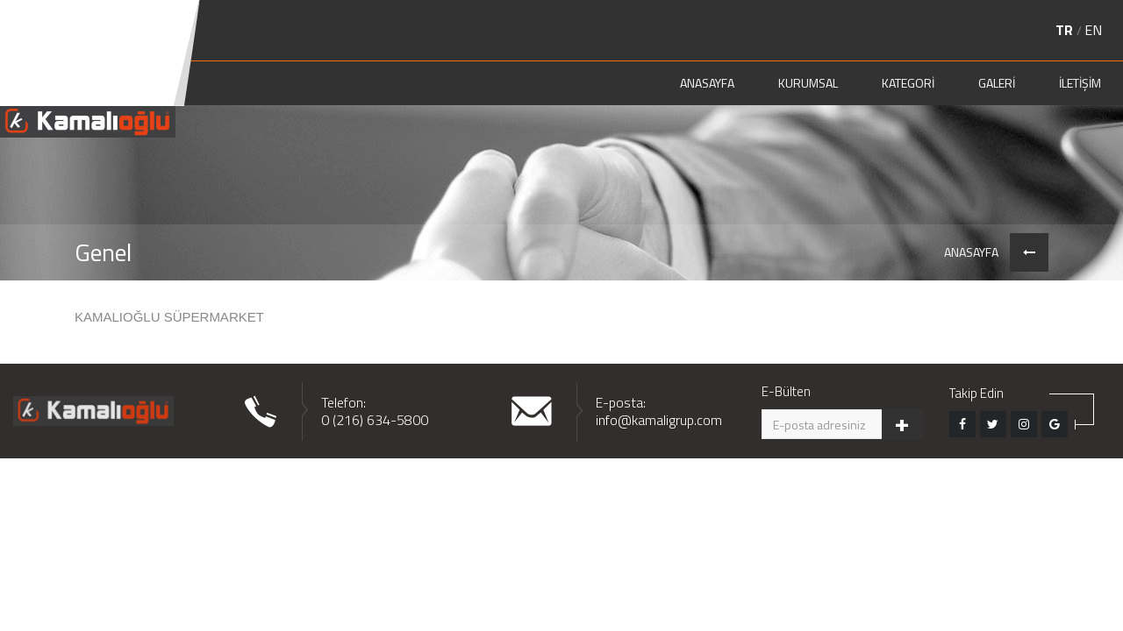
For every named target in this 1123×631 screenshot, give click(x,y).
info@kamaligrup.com (659, 419)
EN (1093, 29)
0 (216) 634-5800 (374, 419)
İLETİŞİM (1080, 83)
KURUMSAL (808, 83)
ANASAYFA (707, 83)
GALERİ (996, 83)
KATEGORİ (908, 83)
